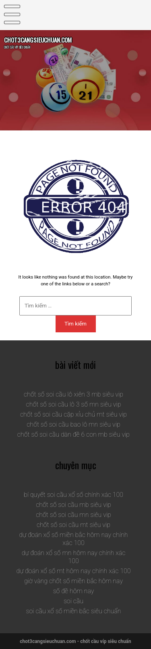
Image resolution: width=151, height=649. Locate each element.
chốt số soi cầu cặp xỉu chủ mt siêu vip (73, 414)
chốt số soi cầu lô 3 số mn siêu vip (73, 404)
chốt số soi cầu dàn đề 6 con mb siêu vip (73, 434)
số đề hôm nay (73, 591)
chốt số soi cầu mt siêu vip (73, 525)
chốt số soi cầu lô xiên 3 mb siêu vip (73, 394)
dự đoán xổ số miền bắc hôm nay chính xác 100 (73, 539)
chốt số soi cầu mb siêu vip (73, 505)
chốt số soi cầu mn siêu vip (73, 515)
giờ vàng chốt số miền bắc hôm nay (73, 581)
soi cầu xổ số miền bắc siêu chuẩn (73, 611)
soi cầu (73, 601)
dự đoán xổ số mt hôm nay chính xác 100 (74, 571)
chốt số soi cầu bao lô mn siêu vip (73, 424)
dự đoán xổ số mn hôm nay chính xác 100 (74, 557)
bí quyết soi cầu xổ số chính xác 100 (73, 494)
